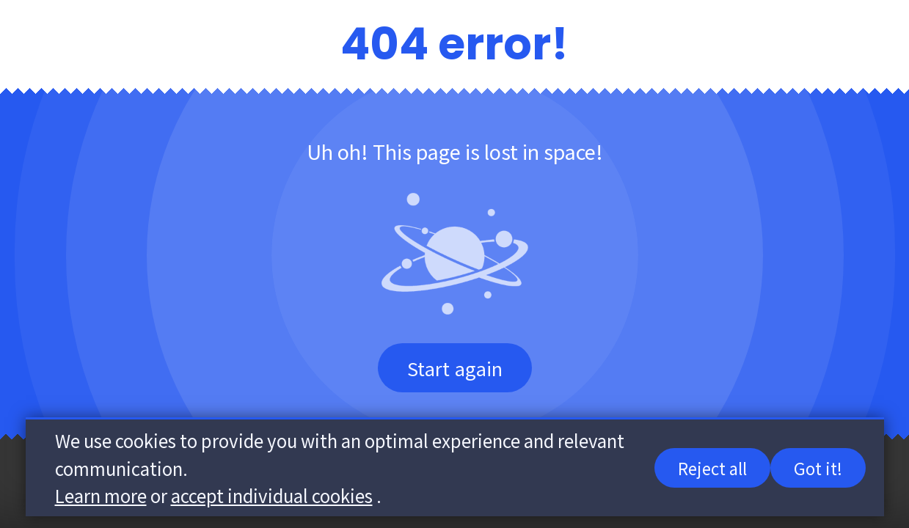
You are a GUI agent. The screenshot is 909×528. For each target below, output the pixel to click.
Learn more (101, 496)
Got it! (818, 468)
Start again (455, 367)
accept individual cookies (272, 496)
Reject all (712, 468)
